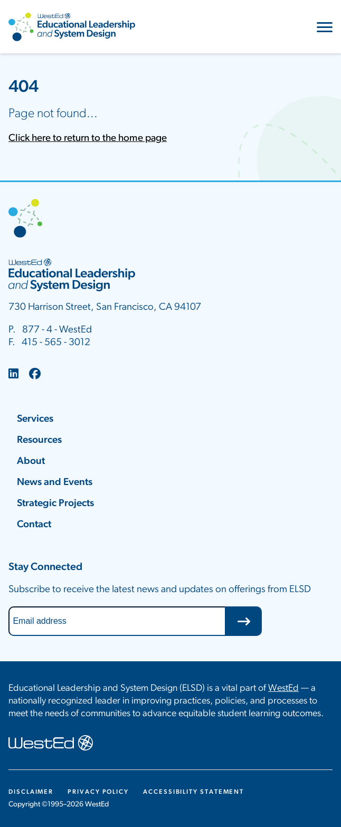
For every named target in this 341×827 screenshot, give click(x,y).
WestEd (283, 688)
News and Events (54, 483)
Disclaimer (30, 792)
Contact (34, 525)
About (31, 462)
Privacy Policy (98, 792)
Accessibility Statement (193, 792)
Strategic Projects (55, 504)
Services (35, 419)
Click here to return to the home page (87, 139)
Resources (39, 440)
